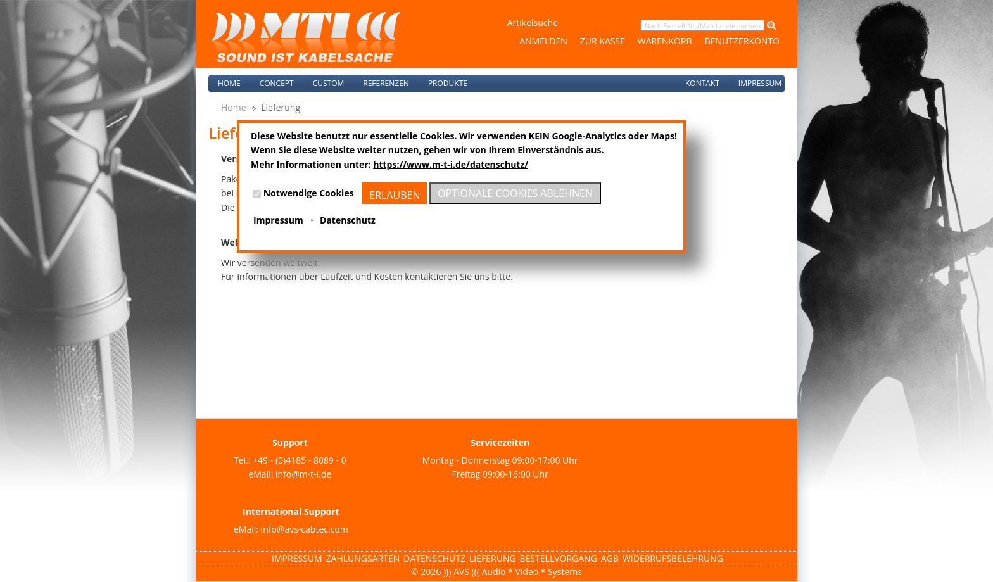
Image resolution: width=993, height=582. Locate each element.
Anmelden (543, 41)
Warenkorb (665, 41)
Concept (277, 83)
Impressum (759, 83)
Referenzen (386, 83)
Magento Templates (79, 575)
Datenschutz (434, 558)
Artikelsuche (532, 22)
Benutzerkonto (742, 41)
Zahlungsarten (363, 558)
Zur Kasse (602, 41)
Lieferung (492, 558)
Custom (329, 83)
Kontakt (702, 83)
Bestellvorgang (558, 558)
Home (229, 83)
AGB (610, 558)
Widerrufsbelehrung (673, 558)
